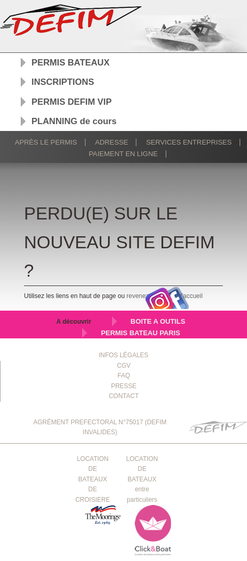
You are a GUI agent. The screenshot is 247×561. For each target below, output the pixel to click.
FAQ (123, 375)
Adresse (111, 142)
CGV (124, 365)
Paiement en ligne (123, 154)
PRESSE (124, 386)
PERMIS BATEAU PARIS (140, 333)
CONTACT (123, 396)
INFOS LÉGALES (123, 355)
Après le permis (46, 142)
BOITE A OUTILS (158, 321)
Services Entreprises (189, 142)
